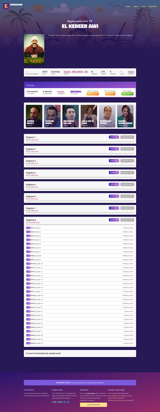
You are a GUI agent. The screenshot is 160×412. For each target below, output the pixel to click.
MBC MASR (77, 71)
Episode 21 (37, 307)
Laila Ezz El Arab (88, 122)
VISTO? (28, 228)
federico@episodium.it (115, 396)
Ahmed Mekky (31, 122)
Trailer (131, 71)
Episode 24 (37, 319)
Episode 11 (37, 267)
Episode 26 (37, 327)
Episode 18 (37, 295)
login (32, 85)
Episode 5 (36, 243)
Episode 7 (36, 251)
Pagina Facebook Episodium (116, 398)
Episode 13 (37, 275)
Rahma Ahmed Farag (125, 122)
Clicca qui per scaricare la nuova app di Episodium (80, 382)
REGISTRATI (153, 6)
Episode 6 (36, 247)
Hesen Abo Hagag (106, 122)
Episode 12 (37, 271)
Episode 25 (37, 323)
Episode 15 (37, 283)
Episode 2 (36, 232)
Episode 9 (36, 259)
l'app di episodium (118, 400)
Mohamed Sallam (68, 122)
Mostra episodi (32, 139)
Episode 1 (36, 228)
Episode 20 (37, 303)
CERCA (135, 6)
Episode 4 (36, 239)
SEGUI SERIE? (127, 94)
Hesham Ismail (49, 122)
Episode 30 (37, 343)
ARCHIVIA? (110, 94)
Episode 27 (37, 331)
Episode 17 (37, 291)
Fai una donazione (93, 405)
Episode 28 (37, 335)
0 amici (60, 91)
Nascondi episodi (33, 222)
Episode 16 (37, 287)
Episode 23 (37, 315)
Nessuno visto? (127, 137)
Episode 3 (36, 236)
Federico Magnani (35, 393)
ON (86, 71)
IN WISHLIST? (93, 94)
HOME (128, 6)
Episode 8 (36, 255)
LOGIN (143, 6)
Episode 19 (37, 299)
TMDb (66, 396)
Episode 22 (37, 311)
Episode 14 (37, 279)
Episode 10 (37, 263)
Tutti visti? (114, 137)
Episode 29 (37, 339)
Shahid (67, 71)
